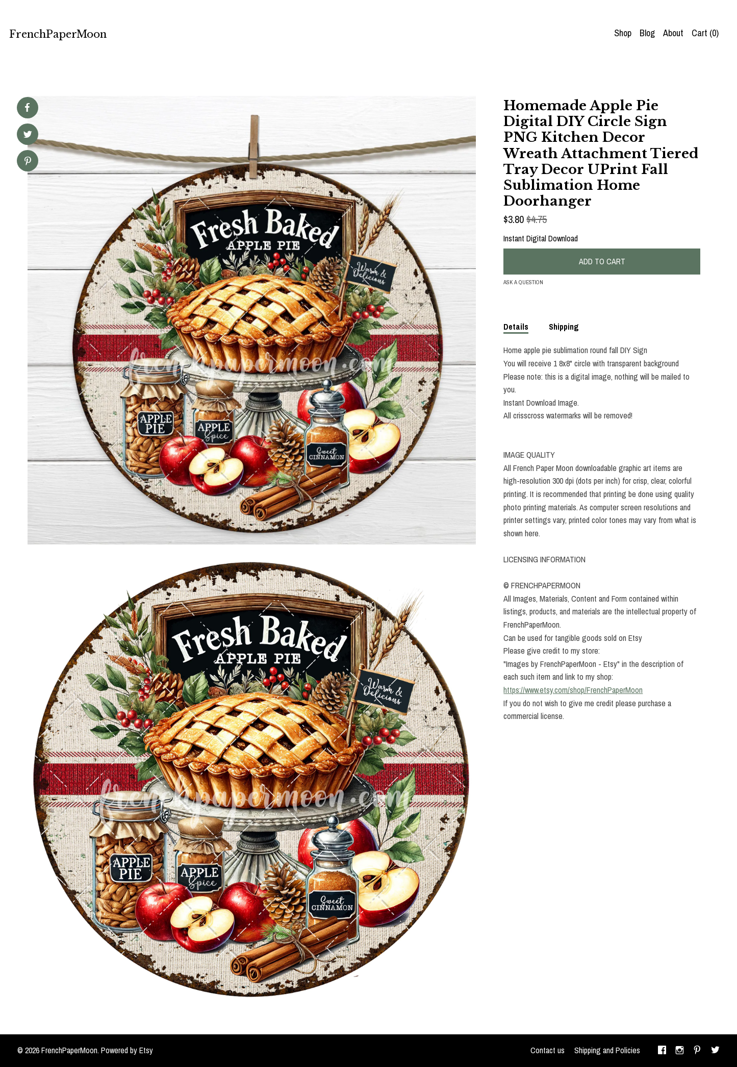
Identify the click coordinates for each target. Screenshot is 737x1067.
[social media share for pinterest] (27, 162)
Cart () (705, 33)
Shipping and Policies (607, 1050)
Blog (647, 33)
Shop (622, 33)
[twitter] (715, 1051)
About (673, 33)
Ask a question (523, 282)
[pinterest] (697, 1051)
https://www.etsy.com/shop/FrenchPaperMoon (573, 690)
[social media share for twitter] (27, 135)
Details (515, 326)
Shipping (564, 326)
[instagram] (679, 1051)
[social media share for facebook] (27, 107)
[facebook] (662, 1051)
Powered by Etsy (127, 1050)
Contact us (547, 1050)
